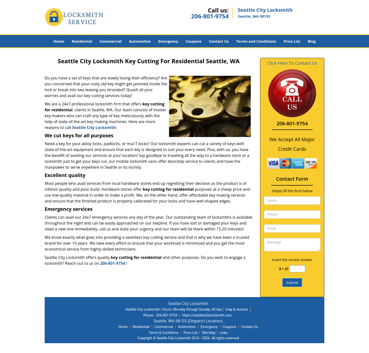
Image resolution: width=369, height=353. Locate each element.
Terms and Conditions (256, 41)
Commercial (111, 41)
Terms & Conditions (164, 333)
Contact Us (219, 41)
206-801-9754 (210, 16)
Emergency (168, 41)
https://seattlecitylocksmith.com (207, 315)
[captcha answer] (297, 268)
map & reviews (237, 309)
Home (58, 41)
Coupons (193, 41)
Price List (292, 41)
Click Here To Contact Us (292, 63)
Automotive (140, 41)
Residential (82, 41)
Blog (312, 41)
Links (224, 333)
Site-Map (208, 333)
